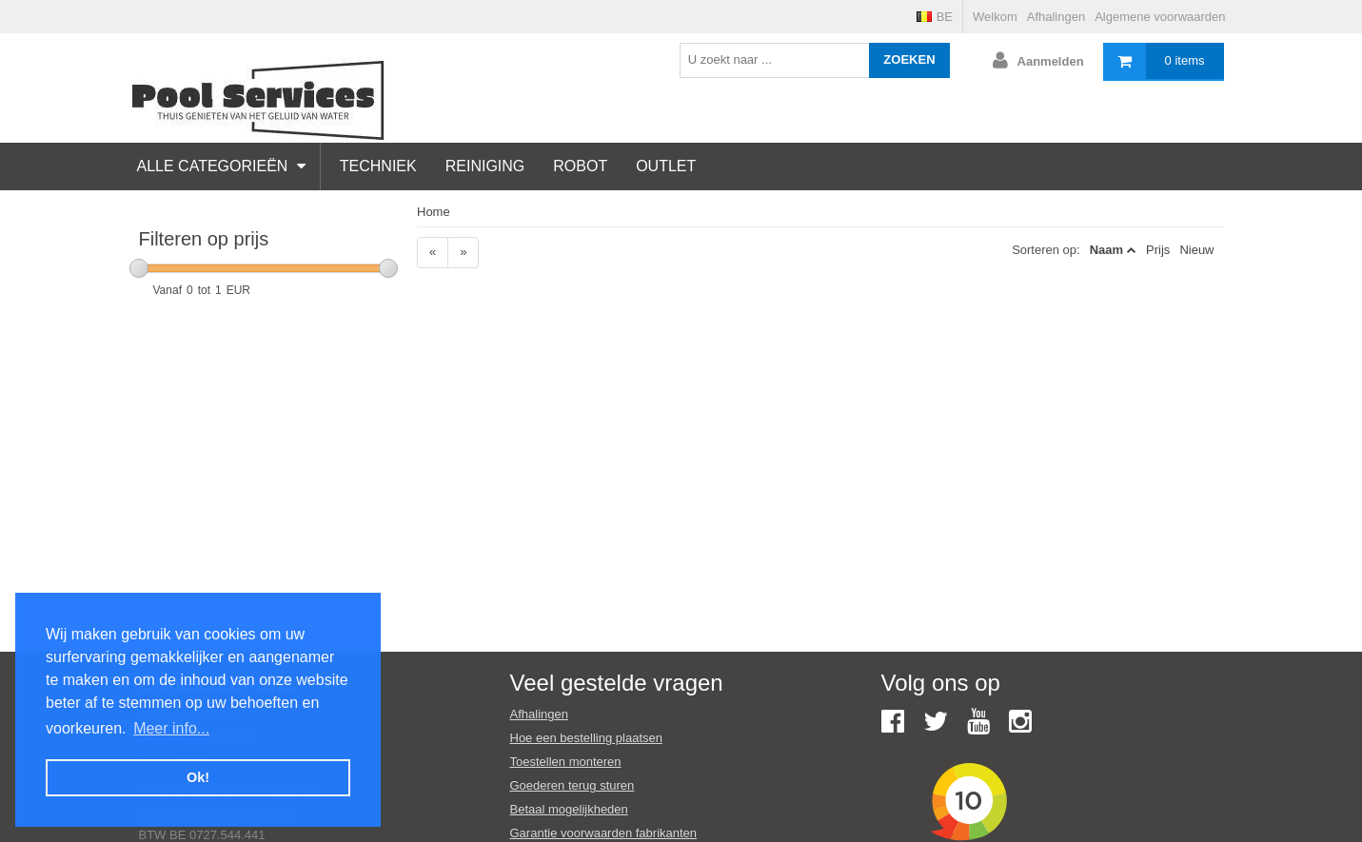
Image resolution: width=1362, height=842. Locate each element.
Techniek (378, 166)
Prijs (1158, 250)
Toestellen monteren (566, 761)
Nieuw (1196, 250)
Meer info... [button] (171, 728)
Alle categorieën (221, 166)
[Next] (463, 252)
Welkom (995, 17)
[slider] (138, 268)
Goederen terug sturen (572, 785)
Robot (580, 166)
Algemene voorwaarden (1160, 17)
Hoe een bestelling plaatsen (586, 738)
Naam (1106, 250)
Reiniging (485, 166)
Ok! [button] (198, 777)
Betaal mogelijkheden (569, 809)
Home (433, 212)
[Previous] (432, 252)
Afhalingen (1056, 17)
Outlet (666, 166)
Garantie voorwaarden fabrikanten (604, 833)
